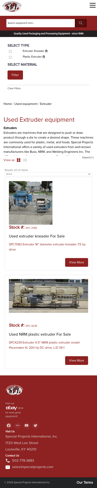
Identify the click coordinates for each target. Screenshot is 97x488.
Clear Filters (14, 88)
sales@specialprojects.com (29, 467)
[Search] (40, 23)
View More (76, 262)
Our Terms (85, 482)
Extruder (46, 103)
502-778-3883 (19, 460)
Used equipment (25, 103)
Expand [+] (87, 157)
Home (8, 103)
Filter (15, 75)
